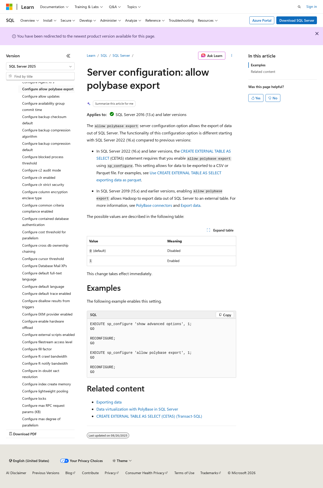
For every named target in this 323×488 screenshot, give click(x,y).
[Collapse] (68, 55)
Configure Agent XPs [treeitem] (38, 81)
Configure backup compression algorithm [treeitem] (46, 133)
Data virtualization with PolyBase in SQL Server (137, 409)
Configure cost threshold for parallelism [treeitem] (44, 235)
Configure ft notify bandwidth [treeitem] (45, 363)
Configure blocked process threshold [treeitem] (42, 159)
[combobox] (40, 66)
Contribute (90, 472)
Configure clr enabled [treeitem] (38, 177)
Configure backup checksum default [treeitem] (44, 119)
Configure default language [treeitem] (43, 286)
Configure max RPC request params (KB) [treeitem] (43, 408)
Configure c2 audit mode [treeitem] (41, 170)
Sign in (311, 6)
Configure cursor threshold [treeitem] (43, 258)
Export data (190, 205)
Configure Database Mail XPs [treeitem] (44, 265)
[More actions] (231, 56)
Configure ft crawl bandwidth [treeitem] (44, 356)
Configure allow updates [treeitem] (41, 96)
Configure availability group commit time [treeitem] (43, 106)
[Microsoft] (9, 7)
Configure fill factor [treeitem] (37, 349)
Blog (68, 472)
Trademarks (209, 472)
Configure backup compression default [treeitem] (46, 146)
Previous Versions (45, 472)
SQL (104, 55)
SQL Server (121, 55)
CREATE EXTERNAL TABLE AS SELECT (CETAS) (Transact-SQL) (149, 416)
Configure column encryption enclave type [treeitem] (45, 194)
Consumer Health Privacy (145, 472)
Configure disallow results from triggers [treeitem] (46, 303)
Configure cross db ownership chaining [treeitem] (45, 248)
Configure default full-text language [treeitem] (42, 276)
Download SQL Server (296, 20)
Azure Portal (262, 20)
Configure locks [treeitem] (34, 398)
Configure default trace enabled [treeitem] (46, 293)
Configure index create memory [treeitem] (46, 384)
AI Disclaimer (16, 472)
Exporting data (109, 402)
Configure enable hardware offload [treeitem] (43, 324)
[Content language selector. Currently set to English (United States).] (29, 461)
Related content (263, 71)
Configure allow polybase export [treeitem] (47, 89)
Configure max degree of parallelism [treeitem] (41, 421)
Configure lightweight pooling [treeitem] (45, 391)
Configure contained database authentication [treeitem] (45, 221)
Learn (91, 55)
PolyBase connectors (154, 205)
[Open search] (299, 6)
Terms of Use (184, 472)
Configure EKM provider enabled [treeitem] (47, 314)
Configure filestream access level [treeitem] (47, 341)
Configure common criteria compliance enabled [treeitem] (43, 208)
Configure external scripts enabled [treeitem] (48, 334)
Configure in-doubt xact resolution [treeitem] (40, 373)
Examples (258, 65)
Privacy (110, 472)
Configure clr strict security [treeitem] (43, 184)
